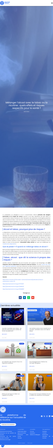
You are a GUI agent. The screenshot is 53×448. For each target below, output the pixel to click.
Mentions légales (21, 443)
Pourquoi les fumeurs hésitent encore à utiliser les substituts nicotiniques (40, 394)
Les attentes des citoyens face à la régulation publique (12, 362)
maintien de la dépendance (9, 244)
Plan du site (30, 443)
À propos (44, 431)
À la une (32, 431)
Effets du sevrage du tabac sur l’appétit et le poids (11, 394)
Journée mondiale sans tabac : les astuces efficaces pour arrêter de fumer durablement (12, 330)
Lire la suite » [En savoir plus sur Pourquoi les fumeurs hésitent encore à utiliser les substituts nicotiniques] (32, 398)
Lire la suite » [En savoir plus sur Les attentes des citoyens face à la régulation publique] (4, 366)
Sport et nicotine (22, 433)
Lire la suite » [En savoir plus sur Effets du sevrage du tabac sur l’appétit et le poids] (4, 398)
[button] (52, 3)
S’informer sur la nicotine (6, 431)
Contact (44, 433)
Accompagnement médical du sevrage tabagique (38, 362)
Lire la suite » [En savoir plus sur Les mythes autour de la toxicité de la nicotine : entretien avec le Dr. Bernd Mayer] (32, 334)
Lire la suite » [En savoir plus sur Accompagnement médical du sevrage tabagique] (32, 366)
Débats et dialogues (35, 434)
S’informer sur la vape (5, 439)
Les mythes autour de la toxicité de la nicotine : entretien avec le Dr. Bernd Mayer (40, 330)
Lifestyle (20, 438)
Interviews (32, 433)
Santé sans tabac (22, 431)
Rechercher (45, 434)
